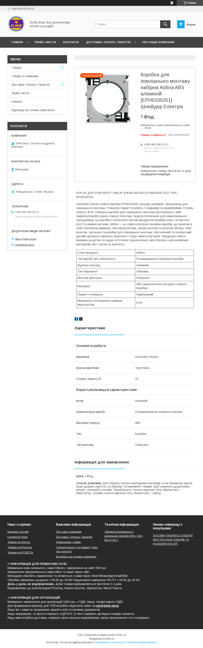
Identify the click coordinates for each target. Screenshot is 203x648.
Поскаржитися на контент (109, 642)
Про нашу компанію (158, 42)
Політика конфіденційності (141, 642)
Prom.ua (121, 634)
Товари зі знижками (25, 76)
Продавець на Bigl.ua (101, 638)
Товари (17, 42)
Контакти (71, 42)
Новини (17, 53)
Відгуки (37, 53)
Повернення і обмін (68, 542)
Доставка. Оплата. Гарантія (108, 42)
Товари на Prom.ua (19, 547)
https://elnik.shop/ (25, 238)
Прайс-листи (45, 42)
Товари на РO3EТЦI (20, 552)
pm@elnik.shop (24, 244)
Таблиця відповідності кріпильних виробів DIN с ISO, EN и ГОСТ (123, 536)
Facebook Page (17, 537)
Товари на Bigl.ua (18, 542)
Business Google (18, 531)
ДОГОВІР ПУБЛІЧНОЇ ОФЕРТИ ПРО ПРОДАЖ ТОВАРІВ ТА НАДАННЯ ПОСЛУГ (173, 539)
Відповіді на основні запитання (76, 53)
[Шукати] (165, 24)
